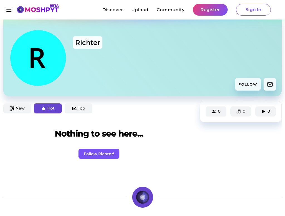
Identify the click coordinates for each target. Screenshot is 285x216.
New (17, 108)
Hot (48, 108)
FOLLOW (248, 84)
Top (78, 108)
